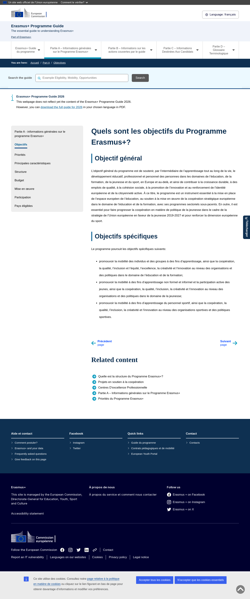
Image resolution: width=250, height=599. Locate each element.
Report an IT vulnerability (27, 557)
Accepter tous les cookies (154, 579)
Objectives (59, 62)
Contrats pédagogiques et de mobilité (152, 448)
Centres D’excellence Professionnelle (122, 387)
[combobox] (81, 78)
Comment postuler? (26, 442)
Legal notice (141, 557)
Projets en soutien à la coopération (121, 382)
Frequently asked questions (31, 453)
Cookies (97, 557)
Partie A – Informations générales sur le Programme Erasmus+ (139, 393)
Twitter (77, 448)
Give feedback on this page (30, 459)
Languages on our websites (68, 557)
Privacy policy (118, 557)
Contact (108, 550)
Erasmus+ (18, 487)
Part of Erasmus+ (21, 36)
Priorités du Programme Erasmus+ (121, 398)
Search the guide (20, 77)
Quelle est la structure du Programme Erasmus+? (130, 376)
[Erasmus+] (31, 13)
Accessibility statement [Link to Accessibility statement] (27, 513)
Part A (46, 62)
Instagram (79, 442)
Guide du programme (143, 442)
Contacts (194, 442)
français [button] (220, 14)
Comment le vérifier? (74, 2)
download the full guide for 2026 (61, 107)
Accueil (35, 62)
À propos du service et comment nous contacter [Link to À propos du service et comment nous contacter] (123, 494)
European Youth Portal (144, 453)
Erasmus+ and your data (29, 448)
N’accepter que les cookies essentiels (200, 579)
